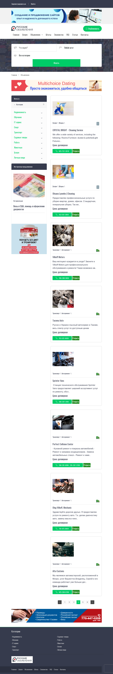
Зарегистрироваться (18, 4)
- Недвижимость (16, 629)
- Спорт (13, 639)
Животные (18, 140)
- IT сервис (14, 636)
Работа (16, 135)
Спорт (16, 119)
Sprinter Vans (58, 373)
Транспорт (18, 124)
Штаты (48, 34)
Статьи (75, 34)
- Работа (59, 632)
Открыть (76, 143)
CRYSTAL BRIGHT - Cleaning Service (68, 122)
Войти (33, 4)
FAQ (67, 34)
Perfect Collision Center (63, 436)
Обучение (18, 109)
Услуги (24, 34)
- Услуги (59, 639)
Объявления (35, 34)
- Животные (60, 636)
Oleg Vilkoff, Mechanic (62, 500)
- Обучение (14, 632)
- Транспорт (15, 642)
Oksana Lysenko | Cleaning (64, 186)
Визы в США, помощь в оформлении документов (29, 200)
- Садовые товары (62, 629)
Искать (79, 55)
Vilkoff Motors (59, 249)
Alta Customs (58, 563)
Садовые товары (20, 129)
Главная (16, 34)
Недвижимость (20, 104)
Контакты (84, 34)
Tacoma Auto (58, 313)
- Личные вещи (61, 642)
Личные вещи (19, 150)
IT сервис (17, 114)
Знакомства (58, 34)
